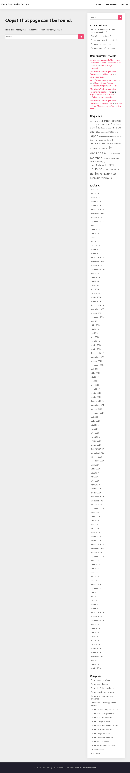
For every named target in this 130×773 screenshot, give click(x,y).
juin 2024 (95, 281)
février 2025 (96, 249)
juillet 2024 (95, 277)
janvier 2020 (96, 493)
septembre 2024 (97, 269)
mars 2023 (95, 341)
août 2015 (95, 660)
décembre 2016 (97, 612)
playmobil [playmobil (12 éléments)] (105, 162)
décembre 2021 (97, 401)
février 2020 (96, 488)
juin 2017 (95, 592)
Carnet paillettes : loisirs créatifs (104, 725)
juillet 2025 (95, 229)
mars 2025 (95, 245)
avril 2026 (95, 193)
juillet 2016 (95, 628)
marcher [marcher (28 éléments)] (96, 158)
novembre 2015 (97, 656)
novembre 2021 (97, 405)
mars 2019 (95, 532)
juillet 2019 (95, 516)
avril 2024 (95, 289)
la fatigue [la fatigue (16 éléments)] (100, 140)
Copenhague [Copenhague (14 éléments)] (116, 124)
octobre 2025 (96, 217)
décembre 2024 (97, 257)
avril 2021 (95, 433)
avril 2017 (95, 596)
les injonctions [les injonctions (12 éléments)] (116, 143)
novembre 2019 (97, 501)
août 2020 (95, 465)
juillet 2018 (95, 564)
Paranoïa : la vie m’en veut (101, 44)
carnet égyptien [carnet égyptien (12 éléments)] (95, 124)
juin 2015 (95, 664)
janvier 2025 (96, 253)
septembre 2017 (97, 588)
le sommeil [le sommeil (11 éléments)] (93, 148)
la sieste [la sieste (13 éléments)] (108, 140)
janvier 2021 (96, 445)
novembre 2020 (97, 453)
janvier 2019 (96, 540)
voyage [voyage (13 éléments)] (105, 169)
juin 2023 (95, 329)
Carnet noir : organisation (101, 717)
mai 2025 (95, 237)
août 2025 (95, 225)
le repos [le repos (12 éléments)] (108, 143)
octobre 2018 (96, 552)
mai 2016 (95, 636)
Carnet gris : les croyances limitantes (102, 697)
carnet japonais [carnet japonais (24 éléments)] (111, 120)
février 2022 (96, 393)
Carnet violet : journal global (103, 745)
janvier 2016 (96, 652)
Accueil (99, 4)
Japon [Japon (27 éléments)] (94, 136)
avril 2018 (95, 576)
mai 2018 (95, 572)
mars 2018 (95, 580)
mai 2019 (95, 524)
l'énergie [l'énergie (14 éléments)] (115, 136)
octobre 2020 (96, 457)
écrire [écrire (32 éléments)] (94, 173)
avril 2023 (95, 337)
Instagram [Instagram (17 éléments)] (113, 132)
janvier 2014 (96, 668)
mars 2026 (95, 197)
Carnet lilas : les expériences (103, 713)
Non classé (95, 753)
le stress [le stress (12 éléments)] (100, 148)
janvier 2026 (96, 205)
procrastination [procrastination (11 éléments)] (113, 162)
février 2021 (96, 441)
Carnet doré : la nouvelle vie (102, 688)
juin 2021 (95, 425)
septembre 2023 (97, 317)
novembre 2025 (97, 213)
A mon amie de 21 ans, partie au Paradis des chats (106, 106)
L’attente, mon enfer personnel (103, 48)
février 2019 (96, 536)
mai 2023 (95, 333)
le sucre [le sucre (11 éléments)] (106, 148)
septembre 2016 (97, 620)
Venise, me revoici (97, 77)
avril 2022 (95, 385)
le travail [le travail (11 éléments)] (108, 154)
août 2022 (95, 369)
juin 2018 (95, 568)
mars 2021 (95, 437)
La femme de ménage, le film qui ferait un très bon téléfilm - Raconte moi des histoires (105, 63)
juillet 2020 (95, 469)
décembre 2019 (97, 496)
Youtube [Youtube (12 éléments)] (116, 169)
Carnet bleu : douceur (100, 684)
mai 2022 (95, 381)
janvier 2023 (96, 349)
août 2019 (95, 512)
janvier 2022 (96, 397)
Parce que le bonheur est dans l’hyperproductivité (103, 30)
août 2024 (95, 273)
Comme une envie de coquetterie (104, 40)
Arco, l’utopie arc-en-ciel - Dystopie (105, 80)
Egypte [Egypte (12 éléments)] (100, 128)
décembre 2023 (97, 305)
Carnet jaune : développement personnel (103, 704)
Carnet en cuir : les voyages (102, 692)
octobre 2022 (96, 361)
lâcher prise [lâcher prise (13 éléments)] (115, 154)
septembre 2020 (97, 461)
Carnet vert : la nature (100, 741)
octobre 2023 (96, 313)
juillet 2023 (95, 325)
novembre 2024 (97, 261)
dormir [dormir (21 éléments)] (94, 127)
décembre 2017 (97, 584)
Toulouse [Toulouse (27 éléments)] (96, 169)
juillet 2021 (95, 421)
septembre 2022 (97, 365)
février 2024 (96, 297)
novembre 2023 (97, 309)
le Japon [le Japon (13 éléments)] (102, 143)
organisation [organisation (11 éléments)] (106, 158)
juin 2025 (95, 233)
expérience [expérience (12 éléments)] (107, 128)
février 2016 (96, 648)
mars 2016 (95, 644)
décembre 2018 (97, 544)
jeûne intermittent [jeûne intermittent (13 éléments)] (105, 136)
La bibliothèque (97, 749)
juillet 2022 (95, 373)
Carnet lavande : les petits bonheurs (106, 709)
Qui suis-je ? (111, 4)
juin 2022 (95, 377)
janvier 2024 (96, 301)
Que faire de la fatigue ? (101, 36)
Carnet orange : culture (100, 721)
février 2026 (96, 201)
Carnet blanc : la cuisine (100, 680)
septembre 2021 (97, 413)
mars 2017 (95, 600)
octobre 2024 (96, 265)
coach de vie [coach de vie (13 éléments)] (105, 124)
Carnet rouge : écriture (100, 733)
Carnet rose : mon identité (101, 729)
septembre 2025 (97, 221)
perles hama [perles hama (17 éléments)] (96, 161)
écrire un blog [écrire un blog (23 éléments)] (108, 173)
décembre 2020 (97, 449)
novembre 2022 (97, 357)
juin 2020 (95, 473)
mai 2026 (95, 189)
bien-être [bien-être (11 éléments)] (98, 121)
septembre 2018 (97, 556)
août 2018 (95, 560)
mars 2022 (95, 389)
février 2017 (96, 604)
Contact (124, 4)
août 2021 (95, 417)
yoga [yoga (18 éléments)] (110, 169)
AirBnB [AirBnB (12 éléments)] (92, 121)
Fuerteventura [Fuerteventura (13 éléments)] (102, 132)
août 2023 (95, 321)
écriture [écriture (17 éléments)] (112, 178)
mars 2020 (95, 485)
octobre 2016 (96, 616)
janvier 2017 (96, 608)
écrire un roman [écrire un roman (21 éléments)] (99, 177)
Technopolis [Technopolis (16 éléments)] (101, 165)
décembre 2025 (97, 209)
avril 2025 (95, 241)
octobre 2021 (96, 409)
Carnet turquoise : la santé (102, 737)
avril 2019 (95, 528)
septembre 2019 (97, 508)
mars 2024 (95, 293)
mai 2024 (95, 285)
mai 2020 (95, 477)
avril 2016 (95, 640)
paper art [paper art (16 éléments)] (114, 158)
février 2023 (96, 345)
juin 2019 (95, 520)
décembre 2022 (97, 353)
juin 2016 (95, 632)
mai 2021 (95, 429)
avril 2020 (95, 481)
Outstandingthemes (86, 767)
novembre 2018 (97, 548)
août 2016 (95, 624)
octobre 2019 (96, 504)
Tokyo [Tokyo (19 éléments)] (110, 164)
